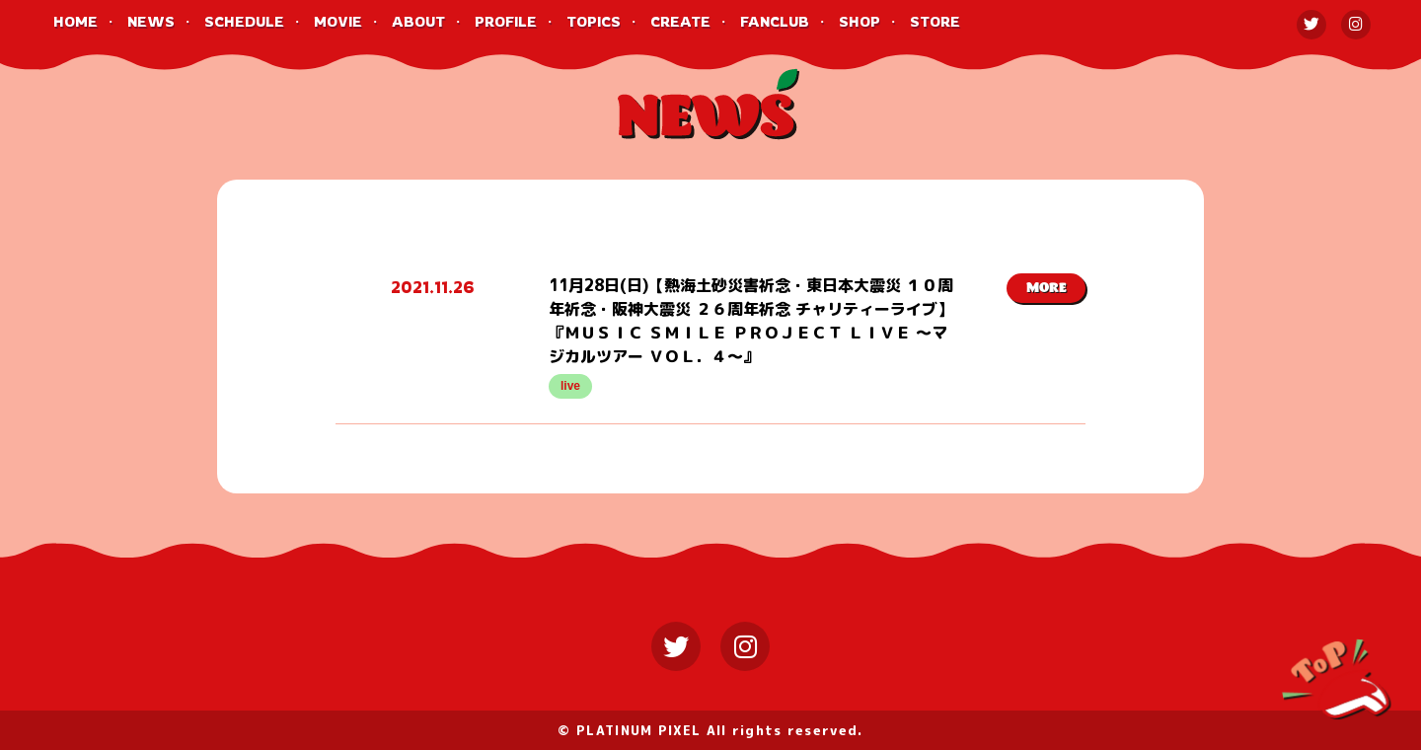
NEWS (151, 21)
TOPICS (593, 21)
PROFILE (506, 21)
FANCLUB (774, 21)
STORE (935, 21)
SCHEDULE (244, 21)
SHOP (859, 21)
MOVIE (338, 21)
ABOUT (418, 21)
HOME (75, 21)
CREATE (680, 21)
